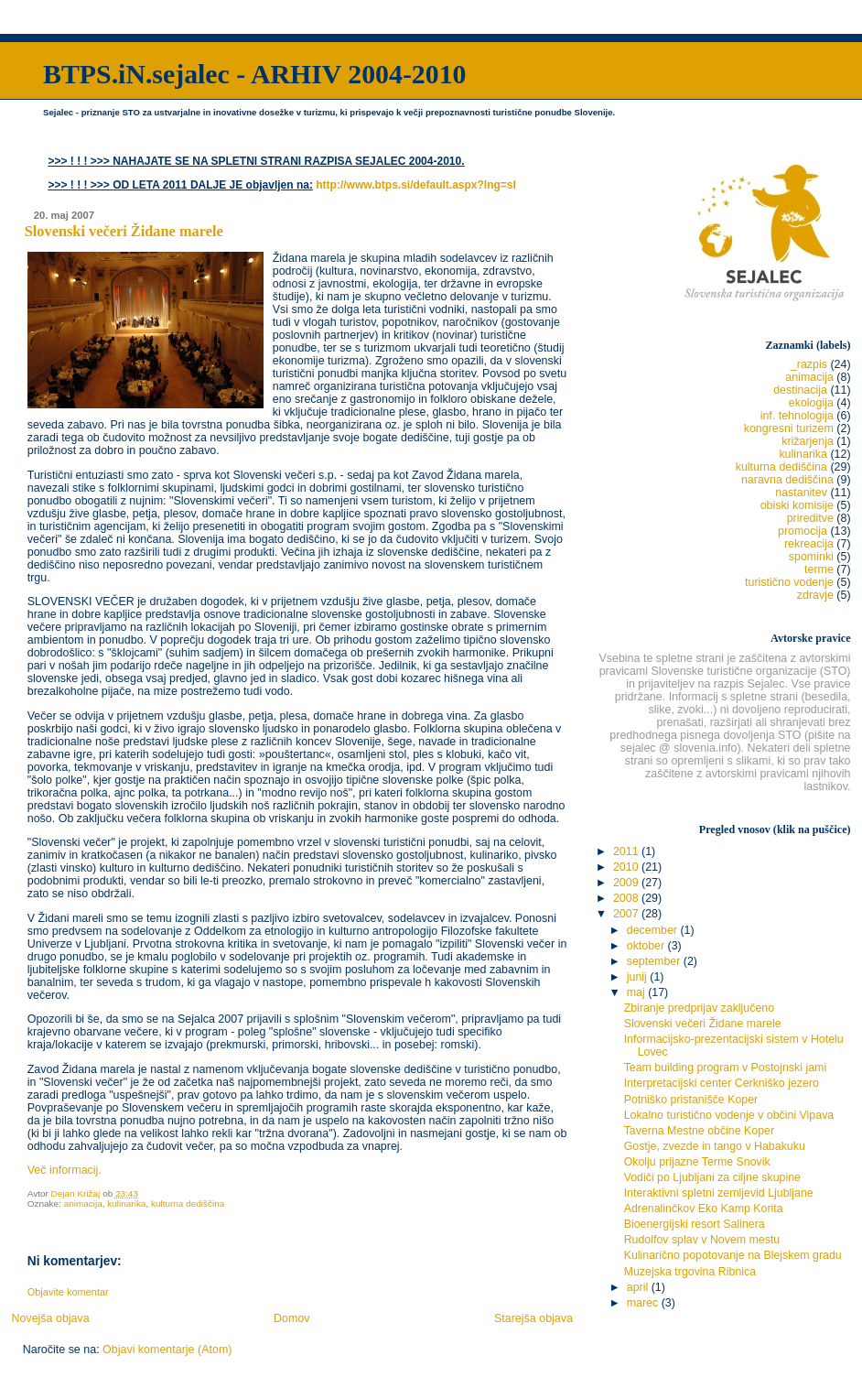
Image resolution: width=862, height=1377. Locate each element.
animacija (83, 1203)
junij (639, 976)
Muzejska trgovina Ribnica (690, 1271)
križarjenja (807, 441)
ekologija (811, 402)
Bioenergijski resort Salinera (694, 1224)
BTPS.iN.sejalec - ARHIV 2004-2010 (254, 74)
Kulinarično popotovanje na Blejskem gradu (733, 1255)
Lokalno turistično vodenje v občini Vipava (729, 1115)
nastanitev (801, 492)
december (654, 930)
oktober (647, 945)
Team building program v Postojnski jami (725, 1067)
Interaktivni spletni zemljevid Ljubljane (719, 1193)
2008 (627, 898)
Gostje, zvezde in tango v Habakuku (714, 1146)
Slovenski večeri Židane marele (702, 1023)
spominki (811, 556)
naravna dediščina (787, 479)
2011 (627, 851)
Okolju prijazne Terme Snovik (697, 1161)
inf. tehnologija (797, 415)
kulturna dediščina (187, 1203)
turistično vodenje (789, 582)
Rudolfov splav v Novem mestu (702, 1239)
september (655, 961)
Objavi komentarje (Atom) (167, 1349)
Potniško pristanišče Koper (691, 1099)
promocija (802, 531)
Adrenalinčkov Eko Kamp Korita (703, 1208)
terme (819, 569)
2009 (627, 882)
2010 (627, 867)
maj (637, 992)
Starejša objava (533, 1318)
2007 (627, 913)
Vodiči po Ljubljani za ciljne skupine (712, 1177)
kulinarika (126, 1203)
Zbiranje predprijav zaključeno (699, 1008)
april (639, 1287)
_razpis (809, 364)
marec (644, 1302)
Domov (292, 1318)
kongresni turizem (789, 428)
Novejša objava (50, 1318)
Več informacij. (64, 1170)
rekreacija (809, 543)
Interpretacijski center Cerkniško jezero (721, 1083)
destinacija (800, 390)
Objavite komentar (68, 1291)
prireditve (810, 518)
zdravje (815, 595)
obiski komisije (797, 505)
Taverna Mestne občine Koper (699, 1130)
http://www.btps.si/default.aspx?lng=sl (416, 185)
